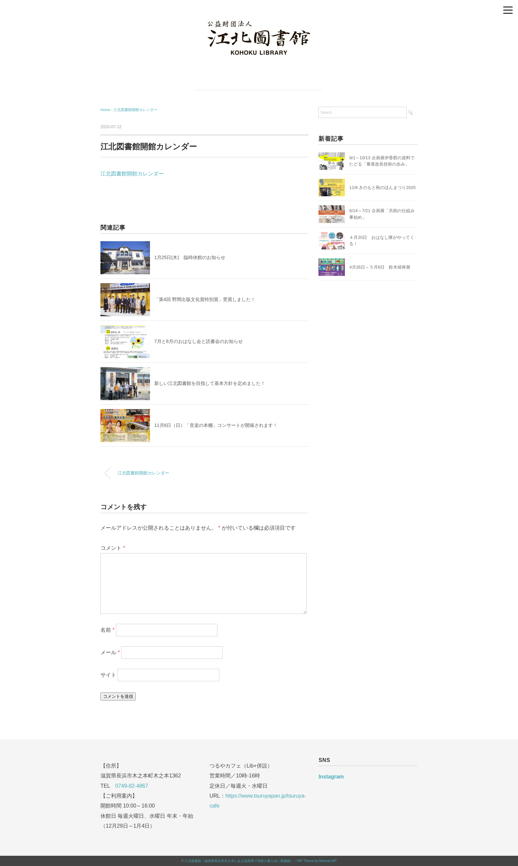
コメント (112, 548)
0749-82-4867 (131, 786)
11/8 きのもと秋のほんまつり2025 (382, 187)
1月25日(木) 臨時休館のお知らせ (189, 257)
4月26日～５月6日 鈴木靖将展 (379, 267)
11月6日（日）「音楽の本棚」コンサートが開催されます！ (216, 425)
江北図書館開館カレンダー (135, 110)
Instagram (331, 776)
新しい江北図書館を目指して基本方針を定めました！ (209, 383)
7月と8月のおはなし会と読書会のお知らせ (198, 341)
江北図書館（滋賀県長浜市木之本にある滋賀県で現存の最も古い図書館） (239, 861)
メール (110, 652)
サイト (108, 675)
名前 (107, 630)
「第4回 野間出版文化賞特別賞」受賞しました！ (204, 299)
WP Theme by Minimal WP (317, 861)
